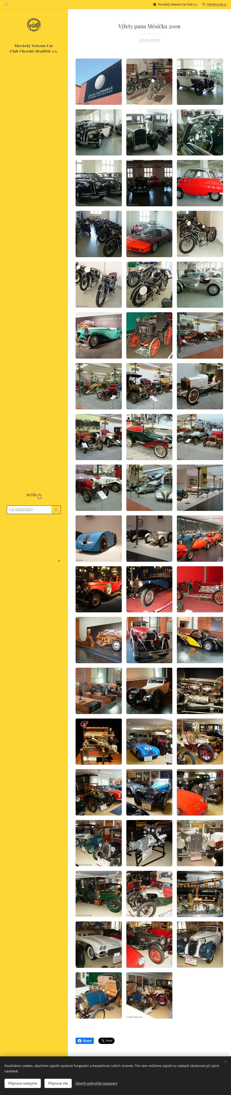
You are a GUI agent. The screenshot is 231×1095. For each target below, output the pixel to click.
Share (85, 1041)
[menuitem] (33, 530)
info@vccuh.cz (216, 4)
